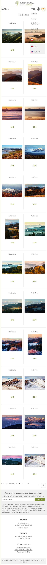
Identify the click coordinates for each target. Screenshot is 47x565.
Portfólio (34, 14)
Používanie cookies (23, 552)
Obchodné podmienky (34, 30)
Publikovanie (35, 24)
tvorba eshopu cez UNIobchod (22, 560)
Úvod (32, 3)
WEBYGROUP (23, 562)
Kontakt (33, 36)
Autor (33, 9)
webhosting (35, 560)
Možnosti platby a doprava (24, 550)
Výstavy (33, 19)
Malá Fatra (12, 23)
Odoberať (40, 499)
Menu (5, 9)
